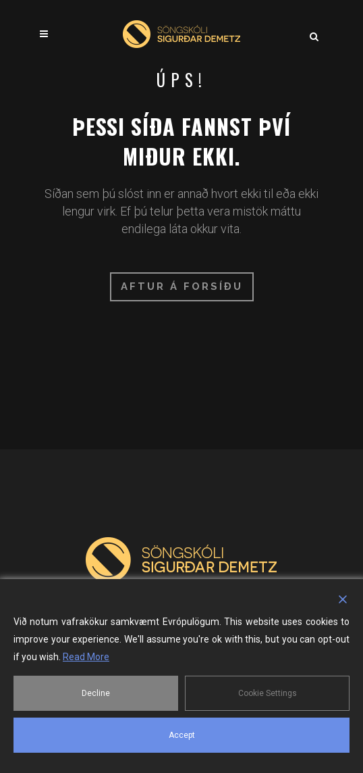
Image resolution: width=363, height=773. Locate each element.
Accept (182, 735)
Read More (86, 656)
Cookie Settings (267, 693)
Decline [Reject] (96, 693)
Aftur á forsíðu (182, 286)
